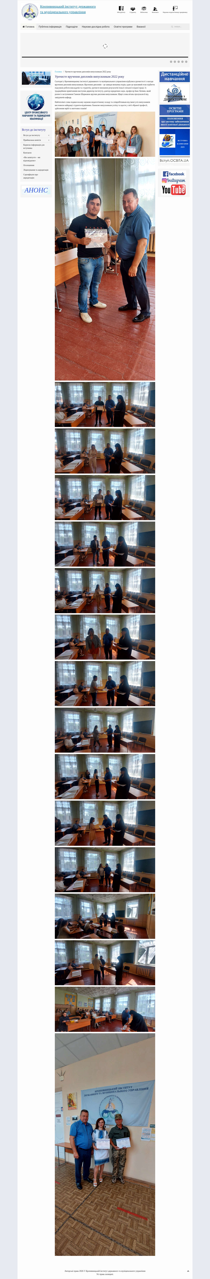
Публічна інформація (50, 26)
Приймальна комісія (32, 140)
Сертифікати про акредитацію (30, 176)
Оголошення (28, 165)
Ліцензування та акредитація (35, 170)
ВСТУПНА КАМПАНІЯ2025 (182, 143)
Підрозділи (71, 26)
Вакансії (141, 26)
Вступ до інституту (31, 135)
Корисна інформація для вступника (33, 146)
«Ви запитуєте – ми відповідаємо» (31, 159)
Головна (28, 26)
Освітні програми (123, 26)
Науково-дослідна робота (96, 26)
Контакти (27, 153)
